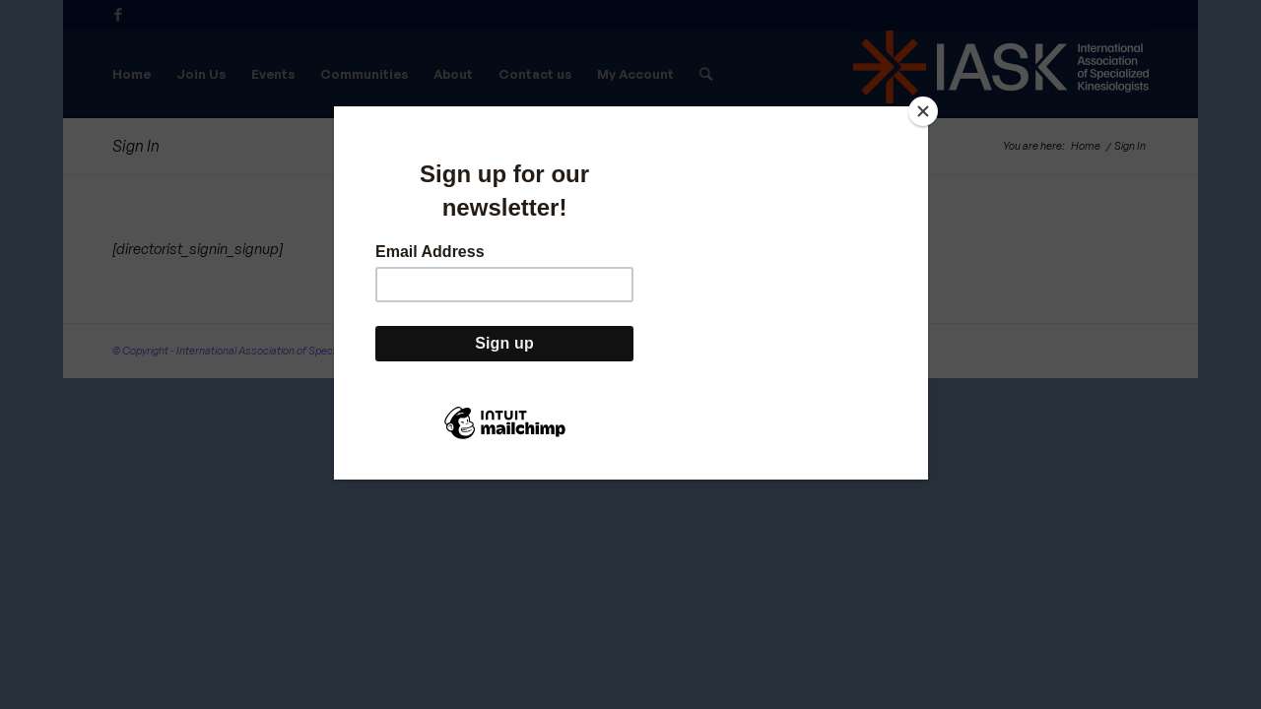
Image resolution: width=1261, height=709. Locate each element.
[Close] (923, 111)
